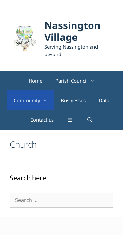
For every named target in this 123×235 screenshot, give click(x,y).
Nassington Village (72, 31)
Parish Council (78, 80)
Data (104, 100)
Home (35, 80)
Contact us (42, 120)
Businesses (73, 100)
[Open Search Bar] (89, 120)
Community (34, 100)
